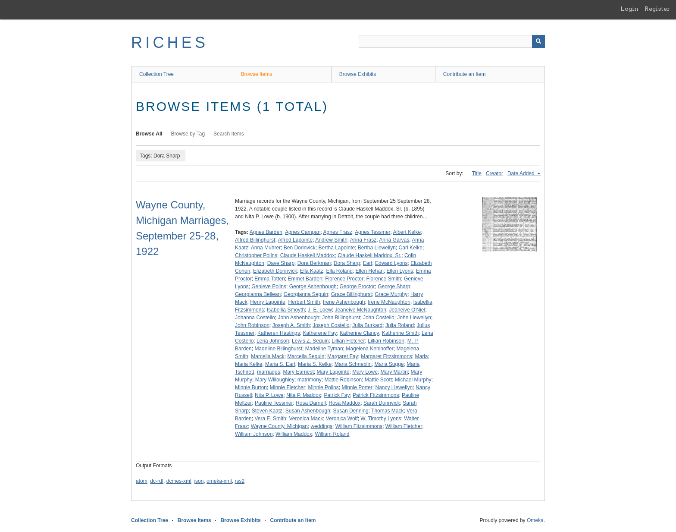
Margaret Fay (342, 356)
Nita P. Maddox (303, 395)
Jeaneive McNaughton (360, 310)
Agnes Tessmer (372, 232)
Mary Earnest (298, 372)
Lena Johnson (273, 341)
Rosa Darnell (310, 403)
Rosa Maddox (344, 403)
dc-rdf (156, 481)
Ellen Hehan (370, 271)
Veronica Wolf (342, 419)
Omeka (535, 520)
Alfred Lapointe (295, 240)
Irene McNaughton (389, 302)
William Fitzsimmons (358, 426)
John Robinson (252, 325)
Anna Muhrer (266, 248)
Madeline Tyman (324, 349)
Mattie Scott (378, 380)
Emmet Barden (305, 279)
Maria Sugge (389, 364)
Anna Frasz (363, 240)
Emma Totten (269, 279)
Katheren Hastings (278, 333)
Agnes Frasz (337, 232)
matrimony (309, 380)
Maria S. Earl (280, 364)
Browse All (149, 134)
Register (657, 8)
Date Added (521, 173)
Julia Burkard (367, 325)
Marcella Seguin (305, 356)
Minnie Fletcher (287, 387)
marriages (268, 372)
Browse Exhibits (357, 74)
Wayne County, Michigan (279, 426)
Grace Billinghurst (351, 294)
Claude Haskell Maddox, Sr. (369, 255)
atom (141, 481)
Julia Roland (399, 325)
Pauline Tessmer (274, 403)
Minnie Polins (323, 387)
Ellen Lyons (400, 271)
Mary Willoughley (274, 380)
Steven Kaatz (267, 411)
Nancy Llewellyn (394, 387)
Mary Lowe (365, 372)
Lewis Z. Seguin (310, 341)
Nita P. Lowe (269, 395)
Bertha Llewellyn (377, 248)
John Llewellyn (414, 318)
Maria (421, 356)
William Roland (332, 434)
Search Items (228, 134)
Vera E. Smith (270, 419)
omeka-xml (219, 481)
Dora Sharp (347, 263)
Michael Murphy (413, 380)
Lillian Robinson (386, 341)
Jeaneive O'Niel (407, 310)
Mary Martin (394, 372)
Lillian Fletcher (348, 341)
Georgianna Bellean (258, 294)
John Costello (378, 318)
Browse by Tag (188, 134)
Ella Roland (339, 271)
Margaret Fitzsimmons (386, 356)
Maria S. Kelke (315, 364)
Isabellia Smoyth (286, 310)
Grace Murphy (391, 294)
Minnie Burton (251, 387)
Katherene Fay (320, 333)
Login (629, 8)
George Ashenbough (313, 286)
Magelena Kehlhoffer (370, 349)
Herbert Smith (304, 302)
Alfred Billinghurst (255, 240)
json (198, 481)
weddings (321, 426)
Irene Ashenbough (344, 302)
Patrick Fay (337, 395)
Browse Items (256, 74)
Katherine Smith (400, 333)
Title (477, 173)
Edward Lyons (391, 263)
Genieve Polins (268, 286)
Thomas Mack (387, 411)
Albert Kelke (407, 232)
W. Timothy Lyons (380, 419)
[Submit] (538, 41)
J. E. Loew (320, 310)
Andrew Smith (331, 240)
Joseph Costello (331, 325)
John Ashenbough (298, 318)
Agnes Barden (266, 232)
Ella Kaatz (311, 271)
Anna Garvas (394, 240)
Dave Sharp (280, 263)
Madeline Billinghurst (278, 349)
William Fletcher (403, 426)
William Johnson (253, 434)
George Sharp (394, 286)
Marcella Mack (267, 356)
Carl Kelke (410, 248)
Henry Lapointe (267, 302)
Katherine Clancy (359, 333)
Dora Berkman (314, 263)
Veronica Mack (306, 419)
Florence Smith (383, 279)
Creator (494, 173)
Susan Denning (351, 411)
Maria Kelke (248, 364)
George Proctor (357, 286)
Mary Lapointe (332, 372)
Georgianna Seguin (306, 294)
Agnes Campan (303, 232)
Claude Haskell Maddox (307, 255)
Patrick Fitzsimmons (376, 395)
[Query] (452, 41)
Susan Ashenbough (307, 411)
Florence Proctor (344, 279)
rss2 (239, 481)
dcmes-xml (178, 481)
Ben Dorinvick (300, 248)
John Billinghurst (341, 318)
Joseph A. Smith (291, 325)
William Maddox (293, 434)
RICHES (169, 42)
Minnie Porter (356, 387)
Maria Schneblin (353, 364)
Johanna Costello (255, 318)
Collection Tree (156, 74)
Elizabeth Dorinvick (275, 271)
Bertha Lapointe (336, 248)
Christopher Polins (256, 255)
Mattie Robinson (343, 380)
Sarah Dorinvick (381, 403)
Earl (367, 263)
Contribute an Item (464, 74)
